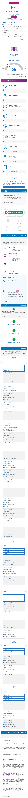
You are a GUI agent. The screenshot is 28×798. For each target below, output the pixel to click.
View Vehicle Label (21, 39)
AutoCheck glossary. (20, 735)
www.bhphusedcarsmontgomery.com (16, 19)
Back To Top (23, 191)
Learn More (14, 187)
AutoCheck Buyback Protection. (9, 774)
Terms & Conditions (9, 184)
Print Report (14, 2)
